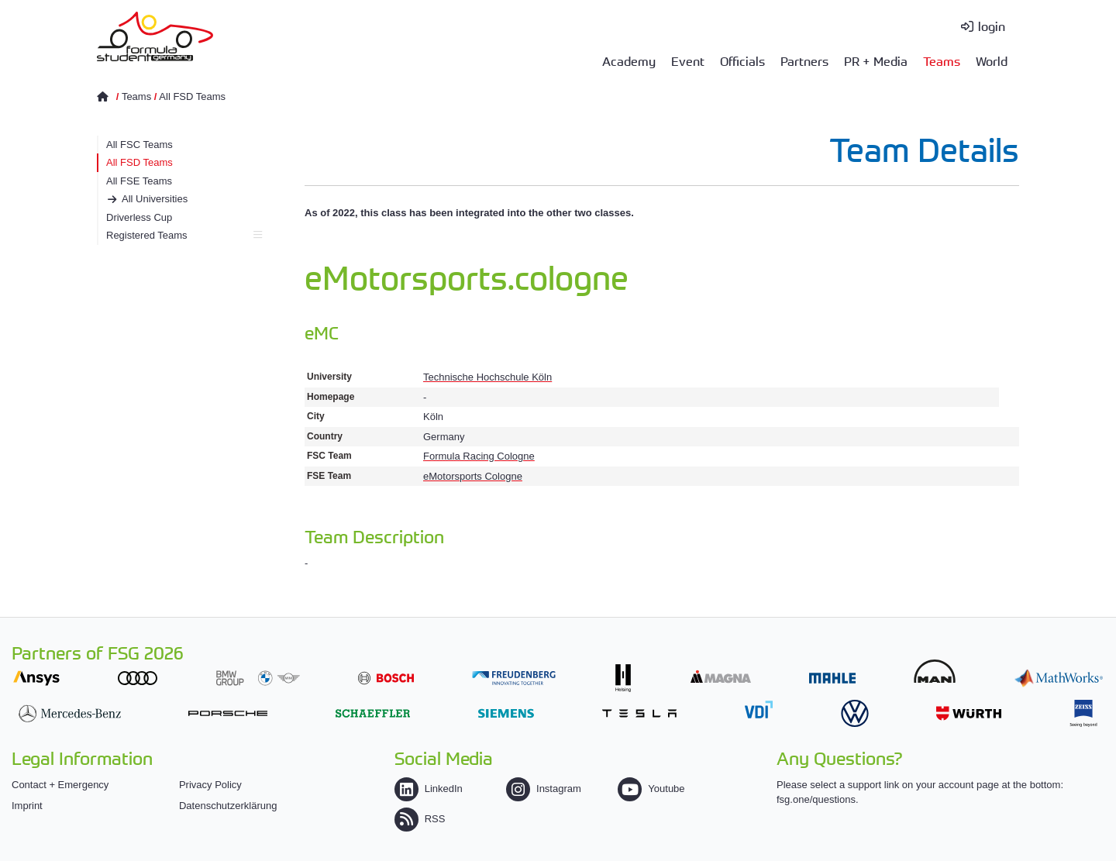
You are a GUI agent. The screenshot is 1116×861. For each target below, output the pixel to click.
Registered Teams (184, 235)
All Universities (155, 199)
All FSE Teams (139, 181)
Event (687, 60)
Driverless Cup (139, 217)
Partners (804, 60)
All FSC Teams (139, 144)
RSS (420, 819)
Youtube (651, 788)
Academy (629, 60)
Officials (742, 60)
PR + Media (876, 60)
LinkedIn (428, 788)
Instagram (543, 788)
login (991, 25)
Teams (941, 60)
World (992, 60)
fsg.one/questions (816, 799)
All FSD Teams (192, 96)
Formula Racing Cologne (479, 456)
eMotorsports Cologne (472, 476)
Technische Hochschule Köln (487, 377)
